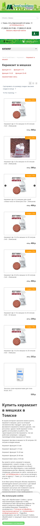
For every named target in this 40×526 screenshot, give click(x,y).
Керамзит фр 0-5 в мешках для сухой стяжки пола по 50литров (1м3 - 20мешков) (19, 200)
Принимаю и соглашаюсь (13, 523)
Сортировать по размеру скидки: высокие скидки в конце (18, 87)
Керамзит (20, 57)
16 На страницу (9, 93)
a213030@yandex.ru (16, 25)
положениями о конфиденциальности (18, 512)
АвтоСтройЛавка (8, 57)
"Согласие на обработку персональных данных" (16, 510)
